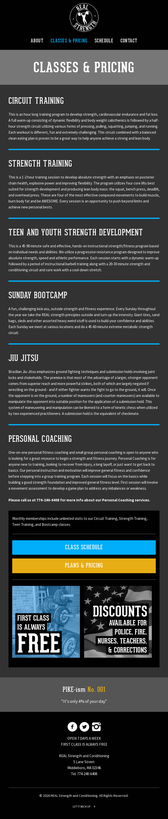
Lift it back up (84, 806)
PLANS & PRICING (84, 565)
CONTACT (129, 41)
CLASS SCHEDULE (84, 547)
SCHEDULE (104, 41)
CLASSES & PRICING (69, 41)
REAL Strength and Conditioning (84, 17)
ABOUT (37, 41)
